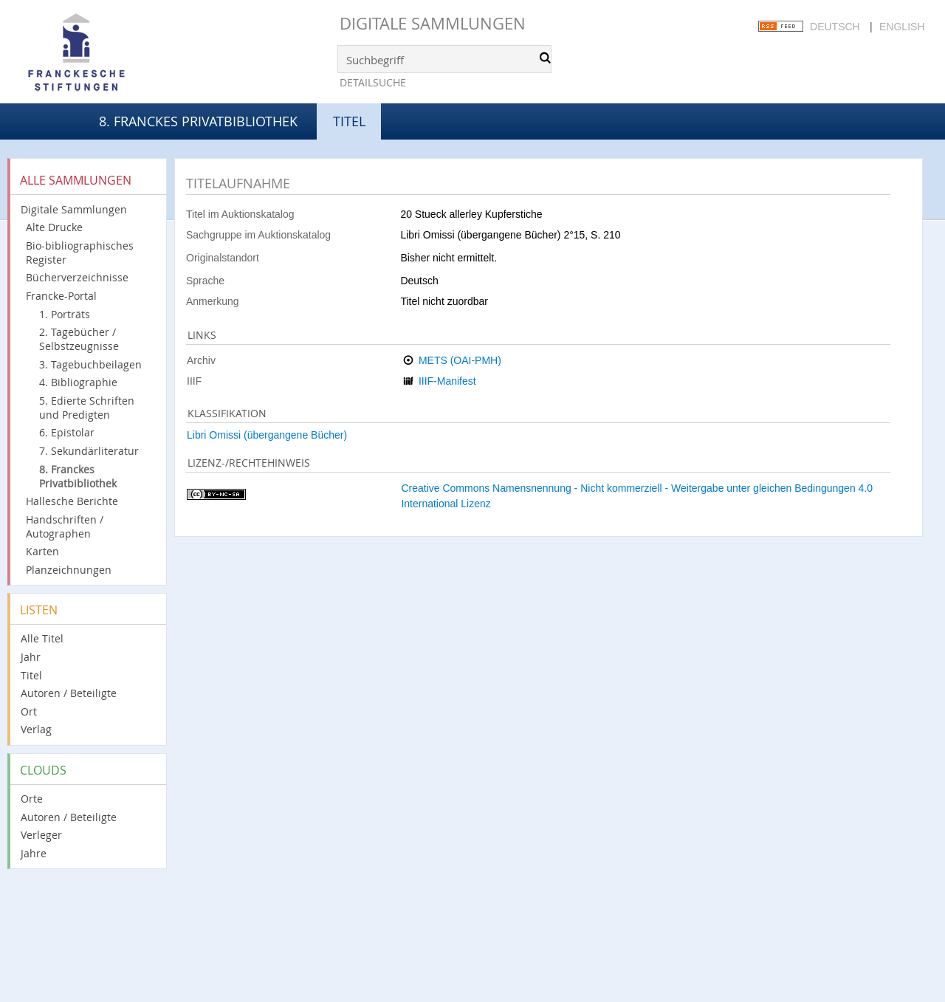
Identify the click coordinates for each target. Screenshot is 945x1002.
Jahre (34, 853)
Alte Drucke (54, 227)
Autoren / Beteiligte (69, 693)
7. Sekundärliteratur (89, 451)
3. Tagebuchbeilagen (90, 364)
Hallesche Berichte (72, 501)
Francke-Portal (61, 296)
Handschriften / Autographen (64, 526)
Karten (42, 551)
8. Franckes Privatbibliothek (198, 121)
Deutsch (835, 26)
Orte (32, 799)
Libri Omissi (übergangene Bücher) (267, 435)
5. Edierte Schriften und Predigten (86, 408)
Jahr (31, 657)
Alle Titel (42, 638)
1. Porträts (64, 314)
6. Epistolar (66, 432)
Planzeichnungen (68, 570)
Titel (31, 675)
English (901, 26)
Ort (29, 711)
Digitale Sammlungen (433, 23)
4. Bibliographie (78, 382)
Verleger (41, 835)
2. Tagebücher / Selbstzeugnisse (79, 339)
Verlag (36, 729)
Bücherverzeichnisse (77, 277)
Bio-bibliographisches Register (80, 253)
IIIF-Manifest (447, 381)
